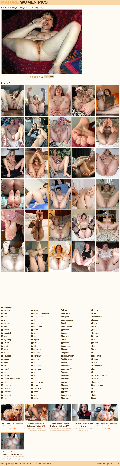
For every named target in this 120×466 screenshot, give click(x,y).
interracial (36, 389)
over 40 (65, 372)
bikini (4, 346)
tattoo (94, 359)
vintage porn (97, 385)
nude (64, 349)
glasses (35, 353)
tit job (94, 369)
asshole (5, 323)
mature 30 (66, 369)
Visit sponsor (49, 77)
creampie (6, 392)
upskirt (95, 379)
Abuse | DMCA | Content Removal (13, 464)
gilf (33, 346)
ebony (35, 320)
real (93, 313)
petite (64, 392)
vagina (95, 382)
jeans (34, 392)
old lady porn (67, 356)
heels (34, 372)
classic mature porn (10, 379)
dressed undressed (40, 313)
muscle (65, 336)
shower (95, 336)
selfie (94, 323)
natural (65, 340)
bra (3, 366)
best (4, 336)
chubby (5, 375)
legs (64, 310)
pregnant (66, 395)
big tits (5, 343)
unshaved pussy (99, 375)
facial (34, 330)
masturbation (67, 320)
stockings (96, 356)
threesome (96, 366)
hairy (34, 362)
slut (93, 346)
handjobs (36, 369)
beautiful (6, 333)
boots (4, 362)
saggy (94, 320)
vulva (94, 389)
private (65, 398)
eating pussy (37, 317)
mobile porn (67, 326)
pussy (94, 310)
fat (33, 333)
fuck (34, 343)
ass (3, 320)
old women (66, 359)
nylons (65, 353)
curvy (34, 310)
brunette (5, 369)
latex (34, 395)
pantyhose (66, 389)
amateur (5, 310)
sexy (94, 330)
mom (64, 333)
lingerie (65, 317)
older (64, 362)
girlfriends (36, 349)
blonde (5, 353)
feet (34, 336)
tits (93, 372)
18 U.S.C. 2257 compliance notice (38, 464)
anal (4, 313)
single (94, 340)
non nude (66, 346)
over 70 (65, 382)
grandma (36, 356)
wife (93, 395)
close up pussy (8, 385)
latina (34, 398)
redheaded (96, 317)
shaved (95, 333)
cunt (4, 398)
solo (94, 353)
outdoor (65, 366)
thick (94, 362)
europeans (36, 326)
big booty (6, 340)
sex (93, 326)
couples (5, 389)
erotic (34, 323)
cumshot (6, 395)
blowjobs (6, 356)
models (65, 330)
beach (5, 330)
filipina (35, 340)
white (94, 392)
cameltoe (6, 372)
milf (63, 323)
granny (35, 359)
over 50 (65, 375)
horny (34, 375)
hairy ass (36, 366)
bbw (4, 326)
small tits (95, 349)
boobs (5, 359)
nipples (65, 343)
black (4, 349)
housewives (37, 382)
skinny (94, 343)
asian (4, 317)
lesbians (65, 313)
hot (33, 379)
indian (34, 385)
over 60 (65, 379)
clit (3, 382)
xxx (93, 398)
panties (65, 385)
